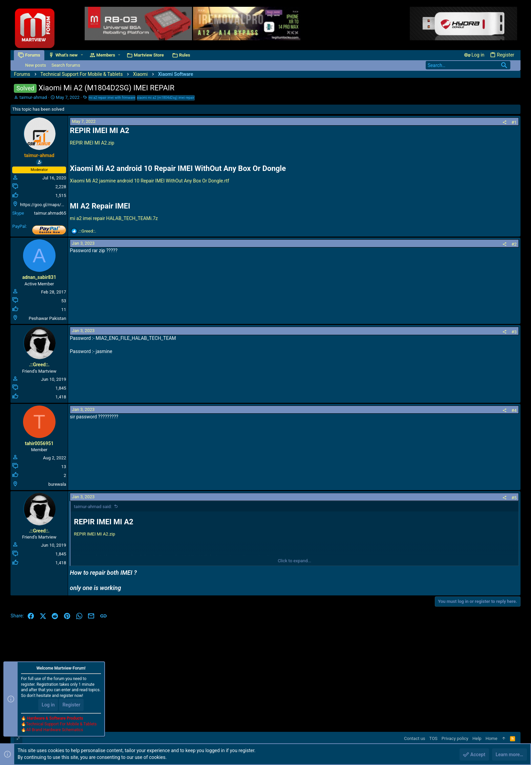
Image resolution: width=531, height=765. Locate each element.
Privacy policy (455, 738)
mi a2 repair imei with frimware (112, 98)
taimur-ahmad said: (93, 506)
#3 (513, 331)
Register (71, 704)
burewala (57, 484)
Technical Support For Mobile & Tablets (61, 724)
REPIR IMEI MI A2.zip (92, 143)
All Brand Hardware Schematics (54, 729)
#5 (513, 497)
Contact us (414, 738)
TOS (433, 738)
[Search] (468, 65)
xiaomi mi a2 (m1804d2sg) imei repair (165, 98)
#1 (513, 122)
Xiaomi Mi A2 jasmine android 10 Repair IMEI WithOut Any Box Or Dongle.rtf (149, 180)
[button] (81, 55)
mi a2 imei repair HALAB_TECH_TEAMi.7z (114, 218)
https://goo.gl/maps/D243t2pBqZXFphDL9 (62, 204)
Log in (48, 704)
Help (477, 738)
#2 (513, 244)
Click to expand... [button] (294, 560)
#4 (513, 410)
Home (491, 738)
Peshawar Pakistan (47, 318)
